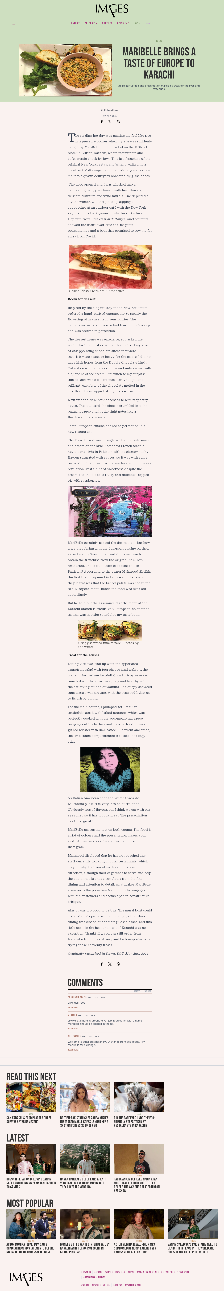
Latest (75, 23)
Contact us (85, 1272)
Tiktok (131, 1272)
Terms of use (183, 1272)
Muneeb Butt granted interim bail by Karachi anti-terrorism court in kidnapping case (85, 1248)
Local (137, 23)
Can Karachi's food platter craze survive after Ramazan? (28, 1120)
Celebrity (91, 23)
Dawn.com (84, 1285)
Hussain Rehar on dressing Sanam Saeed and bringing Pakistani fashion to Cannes (31, 1183)
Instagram (120, 1272)
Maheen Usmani (111, 110)
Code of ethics (168, 1272)
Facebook (98, 1272)
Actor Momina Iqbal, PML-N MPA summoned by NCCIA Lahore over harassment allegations (135, 1248)
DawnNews (117, 1285)
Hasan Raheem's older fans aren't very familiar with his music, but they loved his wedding (83, 1183)
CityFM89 (96, 1285)
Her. (148, 23)
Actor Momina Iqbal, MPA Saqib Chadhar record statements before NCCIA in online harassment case (30, 1248)
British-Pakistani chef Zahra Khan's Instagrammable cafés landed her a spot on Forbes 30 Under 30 (84, 1122)
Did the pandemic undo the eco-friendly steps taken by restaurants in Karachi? (134, 1122)
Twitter (109, 1272)
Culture (107, 23)
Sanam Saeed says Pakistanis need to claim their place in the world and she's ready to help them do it (192, 1248)
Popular (147, 991)
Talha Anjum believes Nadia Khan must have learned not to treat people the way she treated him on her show (137, 1185)
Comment (123, 23)
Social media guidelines (147, 1272)
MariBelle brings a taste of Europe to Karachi (159, 63)
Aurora (106, 1285)
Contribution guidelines (94, 1277)
